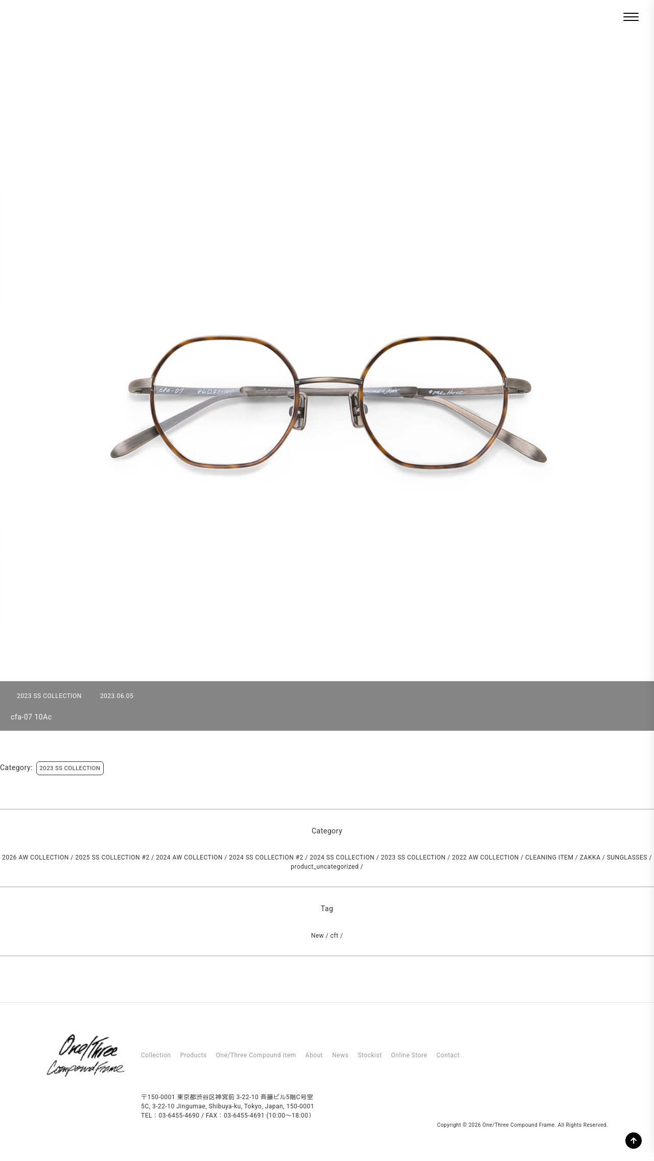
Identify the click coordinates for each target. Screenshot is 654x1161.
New (317, 935)
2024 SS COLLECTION (342, 857)
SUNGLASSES (627, 857)
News (340, 1055)
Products (193, 1055)
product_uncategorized (325, 866)
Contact (447, 1055)
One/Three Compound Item (256, 1055)
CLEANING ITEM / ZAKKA (562, 857)
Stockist (370, 1055)
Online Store (409, 1055)
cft (335, 935)
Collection (156, 1055)
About (314, 1055)
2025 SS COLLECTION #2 (112, 857)
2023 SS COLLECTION (70, 768)
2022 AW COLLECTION (485, 857)
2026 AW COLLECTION (35, 857)
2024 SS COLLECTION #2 (266, 857)
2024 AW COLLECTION (189, 857)
